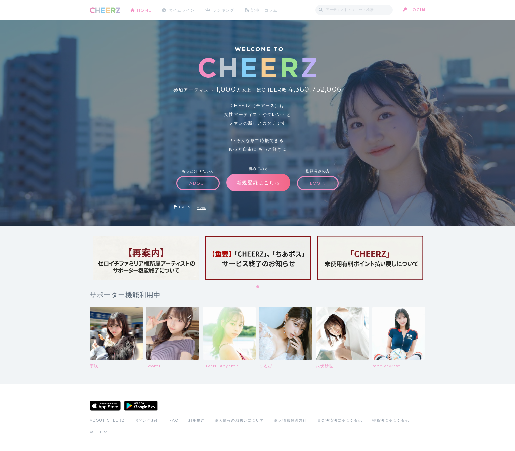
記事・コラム (265, 9)
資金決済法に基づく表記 (339, 420)
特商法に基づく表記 (390, 420)
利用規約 (196, 420)
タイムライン (182, 9)
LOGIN (417, 9)
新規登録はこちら (258, 182)
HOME (144, 9)
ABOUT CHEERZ (107, 420)
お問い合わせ (147, 420)
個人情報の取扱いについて (239, 420)
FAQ (173, 420)
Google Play (141, 406)
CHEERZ (105, 10)
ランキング (224, 9)
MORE (201, 207)
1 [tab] (258, 287)
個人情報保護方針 (290, 420)
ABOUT (198, 183)
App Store (105, 406)
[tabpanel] (146, 258)
